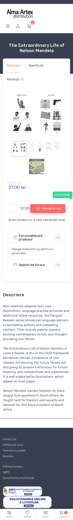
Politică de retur (13, 445)
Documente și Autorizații (18, 478)
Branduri (8, 456)
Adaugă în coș (48, 208)
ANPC (6, 472)
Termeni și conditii (14, 450)
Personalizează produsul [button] (27, 237)
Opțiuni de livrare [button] (29, 264)
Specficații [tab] (36, 65)
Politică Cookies (13, 466)
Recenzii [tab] (15, 79)
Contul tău (9, 439)
